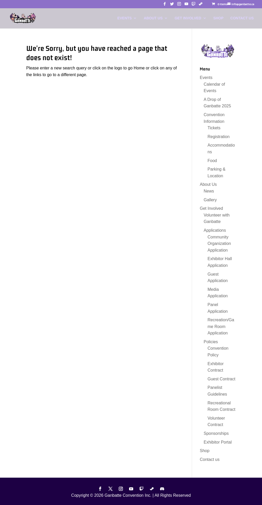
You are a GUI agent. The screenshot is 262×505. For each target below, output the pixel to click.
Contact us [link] (242, 18)
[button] (165, 5)
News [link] (209, 191)
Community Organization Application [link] (219, 243)
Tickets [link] (214, 128)
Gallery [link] (210, 200)
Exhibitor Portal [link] (218, 442)
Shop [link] (218, 18)
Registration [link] (218, 136)
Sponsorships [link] (216, 433)
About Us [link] (153, 18)
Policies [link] (211, 342)
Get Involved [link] (187, 18)
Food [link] (212, 160)
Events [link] (124, 18)
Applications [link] (215, 230)
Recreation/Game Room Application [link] (221, 326)
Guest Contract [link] (221, 379)
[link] (219, 4)
